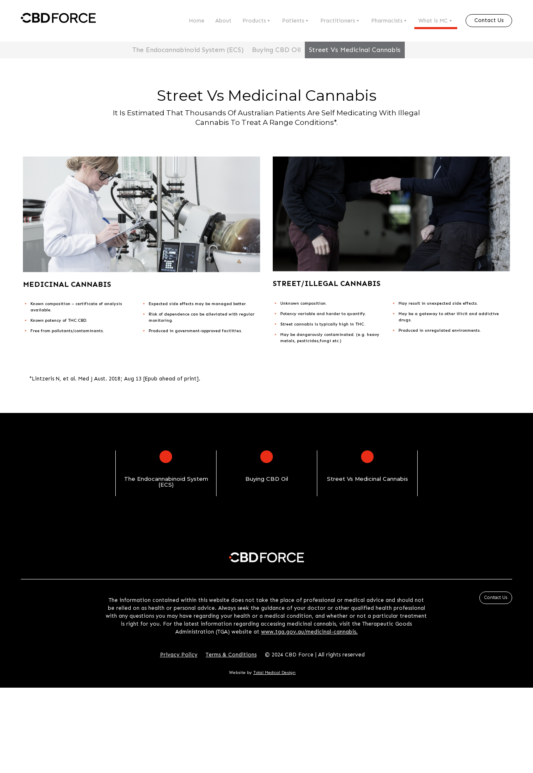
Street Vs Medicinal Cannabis (355, 50)
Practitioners (340, 20)
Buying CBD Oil (276, 50)
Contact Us (488, 20)
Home (196, 20)
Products (256, 20)
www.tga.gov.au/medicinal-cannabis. (309, 632)
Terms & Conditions (231, 654)
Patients (295, 20)
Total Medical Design (274, 672)
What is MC (435, 20)
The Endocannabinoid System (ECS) (188, 50)
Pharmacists (389, 20)
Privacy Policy (178, 654)
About (223, 20)
